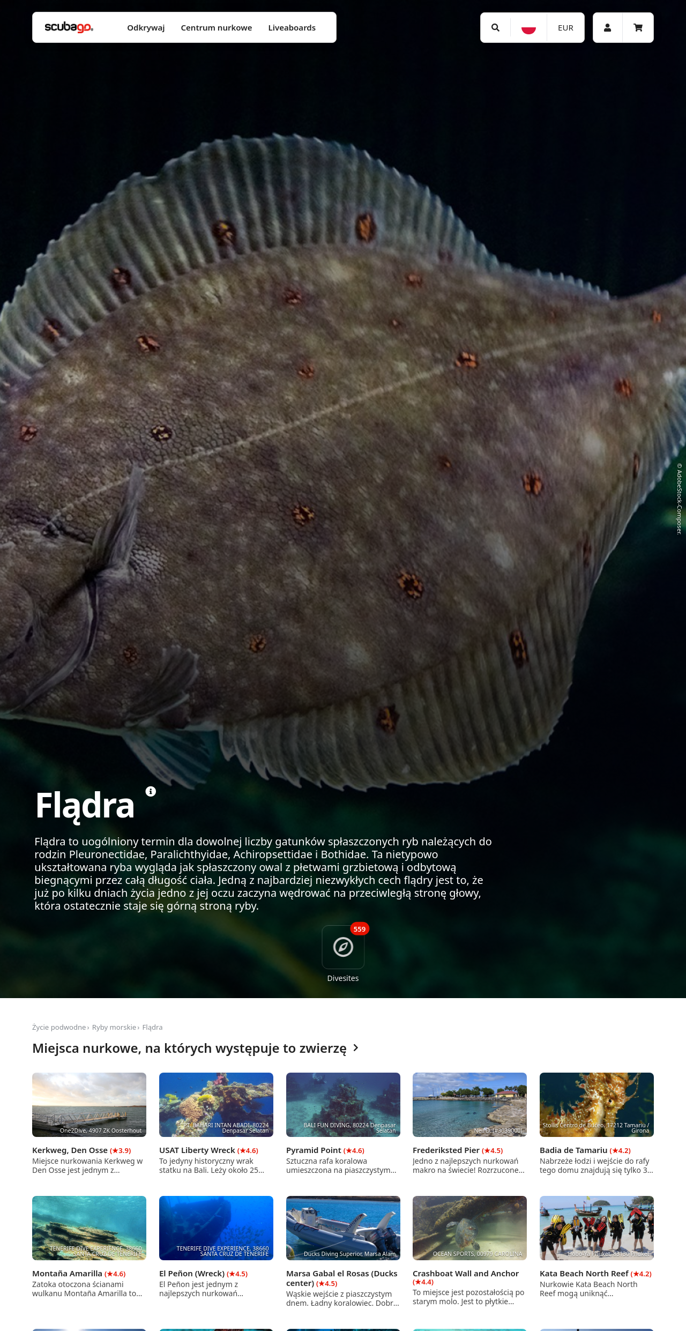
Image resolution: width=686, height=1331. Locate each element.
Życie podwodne (59, 1027)
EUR (565, 27)
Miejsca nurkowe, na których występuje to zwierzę (195, 1048)
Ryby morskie (114, 1027)
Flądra (153, 1027)
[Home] (69, 27)
